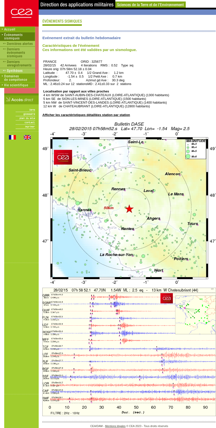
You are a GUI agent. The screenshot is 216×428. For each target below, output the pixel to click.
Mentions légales (115, 426)
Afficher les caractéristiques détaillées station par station (86, 115)
